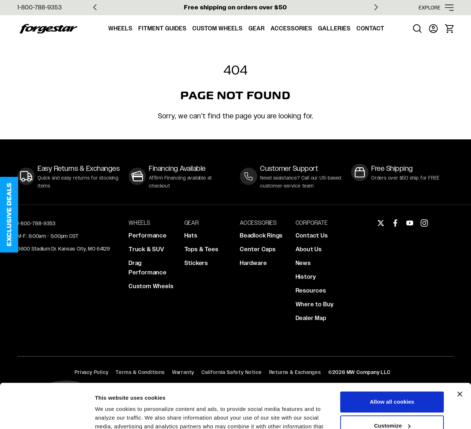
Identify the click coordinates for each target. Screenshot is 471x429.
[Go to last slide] (95, 7)
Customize (392, 385)
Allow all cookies (392, 361)
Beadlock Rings (261, 235)
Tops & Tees (201, 249)
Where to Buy (315, 304)
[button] (9, 214)
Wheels (120, 28)
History (306, 276)
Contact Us (312, 235)
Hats (190, 235)
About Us (309, 249)
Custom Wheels (217, 28)
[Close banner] (459, 353)
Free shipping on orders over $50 (235, 7)
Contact (370, 28)
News (303, 263)
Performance (148, 235)
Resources (311, 290)
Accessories (291, 28)
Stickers (196, 263)
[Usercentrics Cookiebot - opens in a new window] (47, 414)
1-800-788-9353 (39, 7)
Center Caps (258, 249)
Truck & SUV (146, 249)
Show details (112, 415)
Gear (257, 28)
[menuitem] (417, 28)
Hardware (253, 263)
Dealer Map (311, 318)
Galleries (334, 28)
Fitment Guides (162, 28)
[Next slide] (376, 7)
